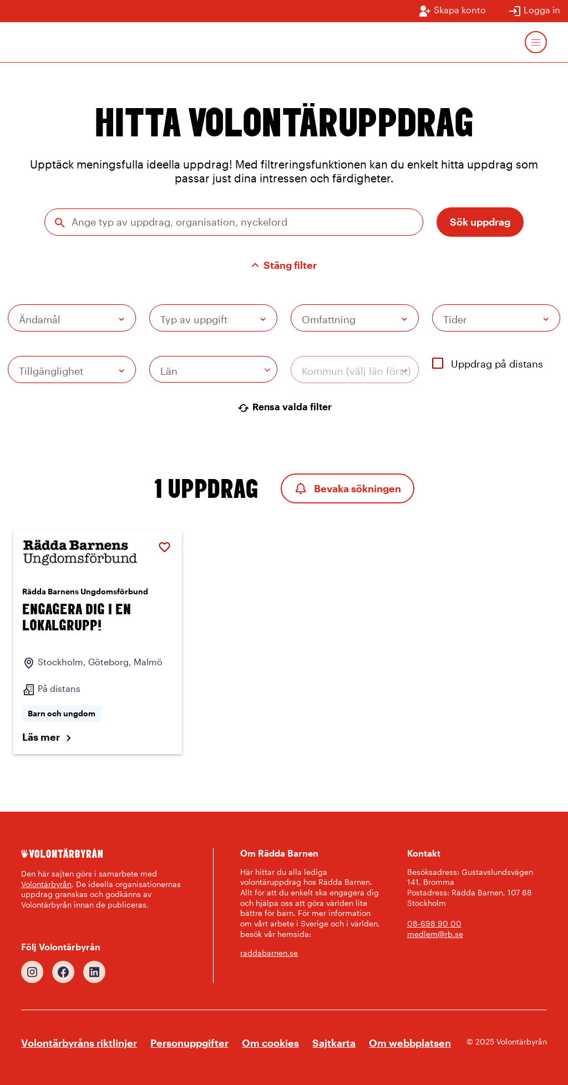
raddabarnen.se (269, 952)
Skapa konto (452, 11)
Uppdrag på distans (487, 364)
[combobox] (213, 369)
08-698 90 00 (434, 923)
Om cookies (270, 1043)
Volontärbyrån (46, 884)
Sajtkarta (334, 1043)
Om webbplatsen (410, 1043)
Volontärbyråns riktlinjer (79, 1043)
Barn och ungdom (61, 713)
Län (169, 371)
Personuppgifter (189, 1043)
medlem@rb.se (435, 934)
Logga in (534, 11)
